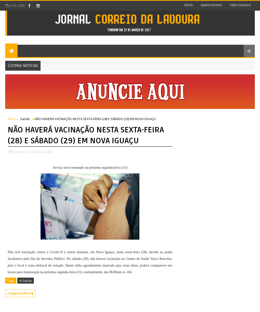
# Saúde (25, 280)
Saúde (25, 119)
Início (188, 5)
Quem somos (211, 5)
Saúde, (47, 151)
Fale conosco (240, 5)
